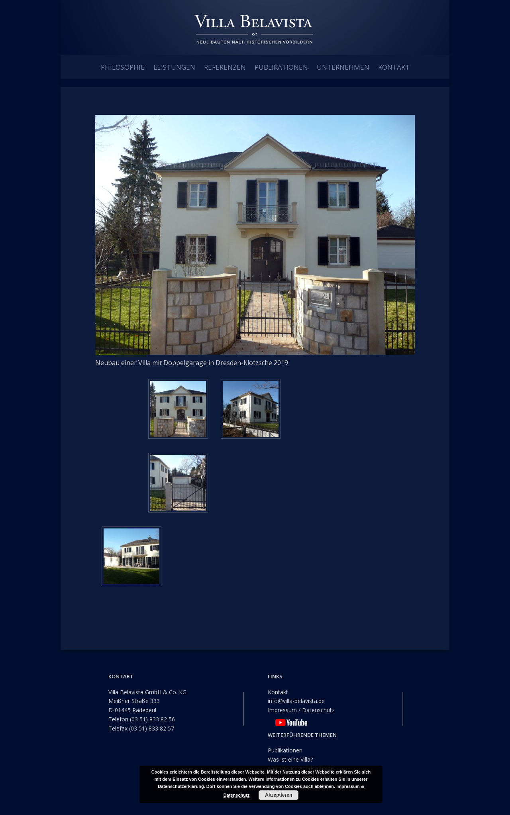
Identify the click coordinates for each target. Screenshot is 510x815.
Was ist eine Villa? (290, 759)
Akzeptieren (278, 795)
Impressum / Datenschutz (301, 710)
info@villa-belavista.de (296, 701)
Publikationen (285, 750)
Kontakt (278, 691)
